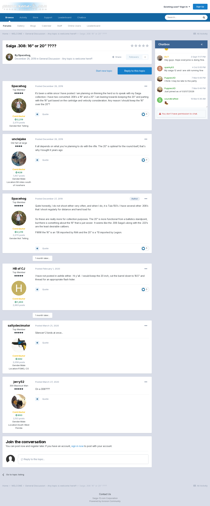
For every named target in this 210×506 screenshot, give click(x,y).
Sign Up (200, 6)
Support (48, 17)
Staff (59, 25)
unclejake (19, 139)
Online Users (74, 25)
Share (116, 57)
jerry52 (18, 381)
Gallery (20, 25)
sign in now (77, 446)
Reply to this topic (134, 70)
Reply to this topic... (33, 459)
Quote (45, 114)
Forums (7, 25)
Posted (49, 86)
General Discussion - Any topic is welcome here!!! (65, 58)
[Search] (182, 17)
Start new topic (104, 70)
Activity (23, 17)
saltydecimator (19, 325)
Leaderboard (93, 25)
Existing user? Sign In (177, 6)
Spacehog (24, 55)
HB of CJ (19, 268)
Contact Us (105, 494)
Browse (9, 19)
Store (35, 17)
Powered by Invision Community (105, 501)
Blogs (33, 25)
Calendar (46, 25)
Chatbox (81, 17)
